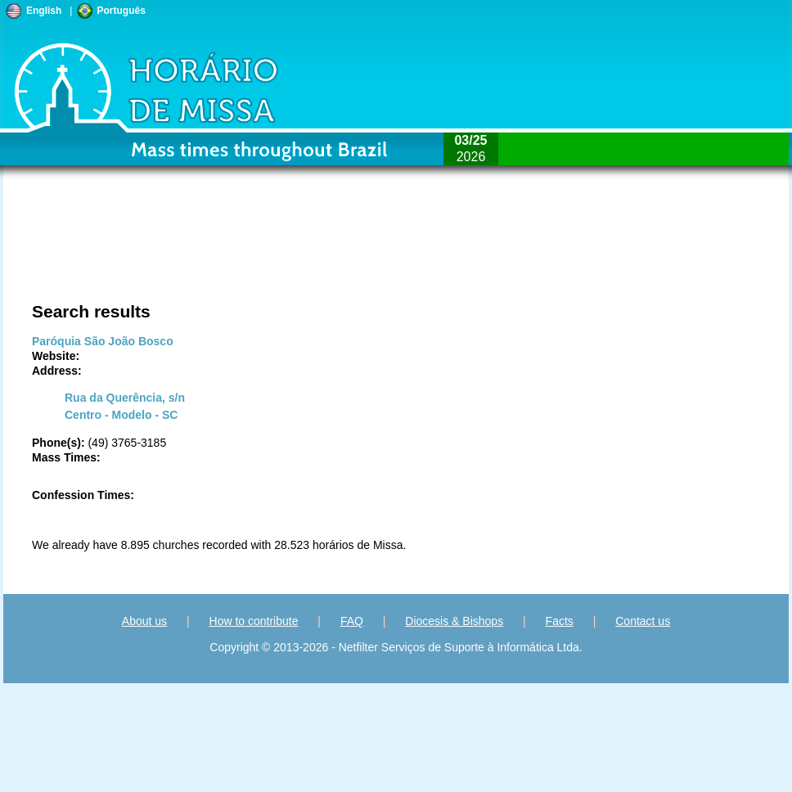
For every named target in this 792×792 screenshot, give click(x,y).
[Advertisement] (244, 249)
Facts (560, 621)
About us (144, 621)
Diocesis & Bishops (454, 621)
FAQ (351, 621)
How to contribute (254, 621)
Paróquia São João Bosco (102, 341)
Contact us (642, 621)
